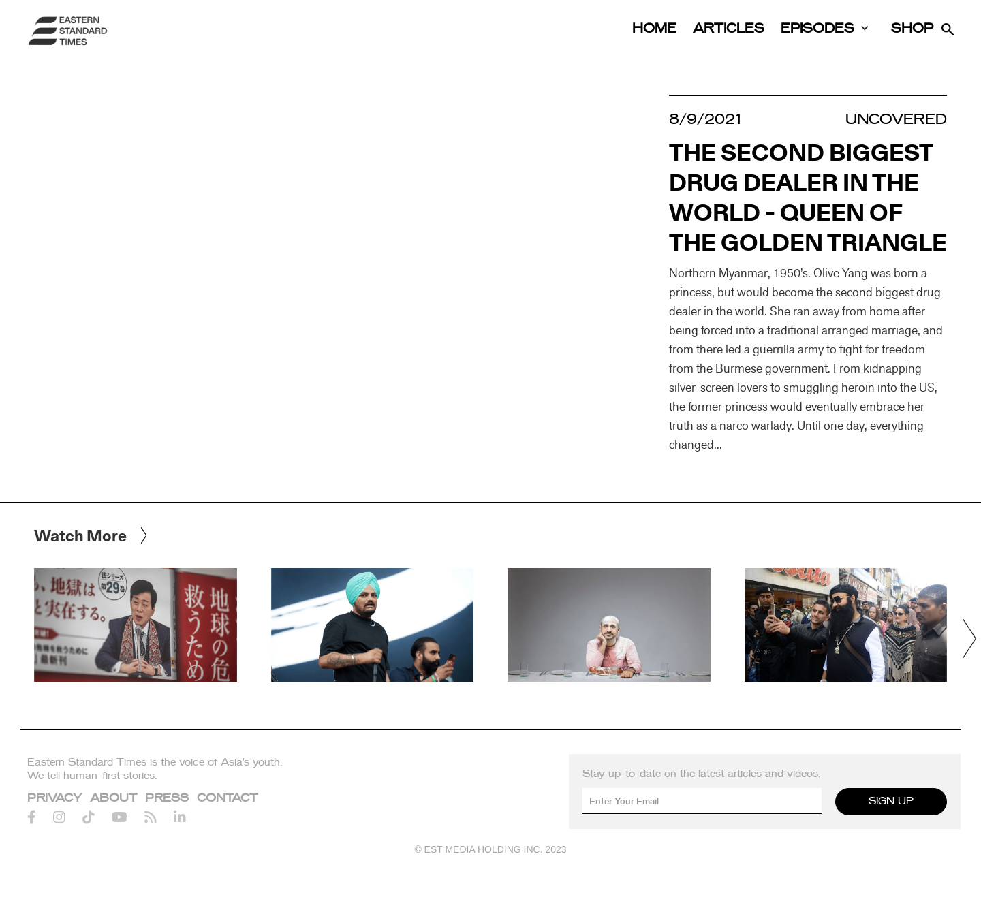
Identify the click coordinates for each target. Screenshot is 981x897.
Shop (912, 29)
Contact (227, 798)
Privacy (54, 798)
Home (654, 29)
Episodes (817, 29)
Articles (728, 29)
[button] (969, 638)
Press (167, 798)
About (113, 798)
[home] (68, 30)
